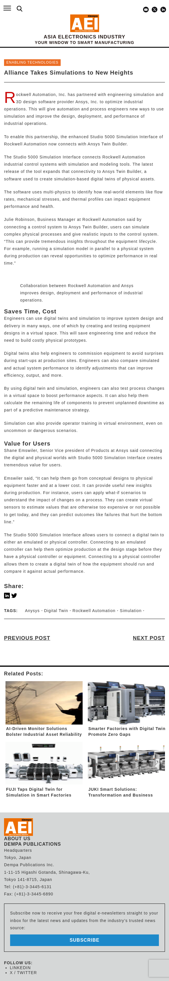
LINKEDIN (20, 967)
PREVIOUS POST (27, 638)
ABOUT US (17, 838)
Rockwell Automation (94, 610)
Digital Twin (56, 610)
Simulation (131, 610)
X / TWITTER (23, 972)
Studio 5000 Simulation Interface (124, 136)
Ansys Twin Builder (107, 144)
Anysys (32, 610)
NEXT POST (149, 638)
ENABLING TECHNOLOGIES (32, 62)
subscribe (84, 940)
